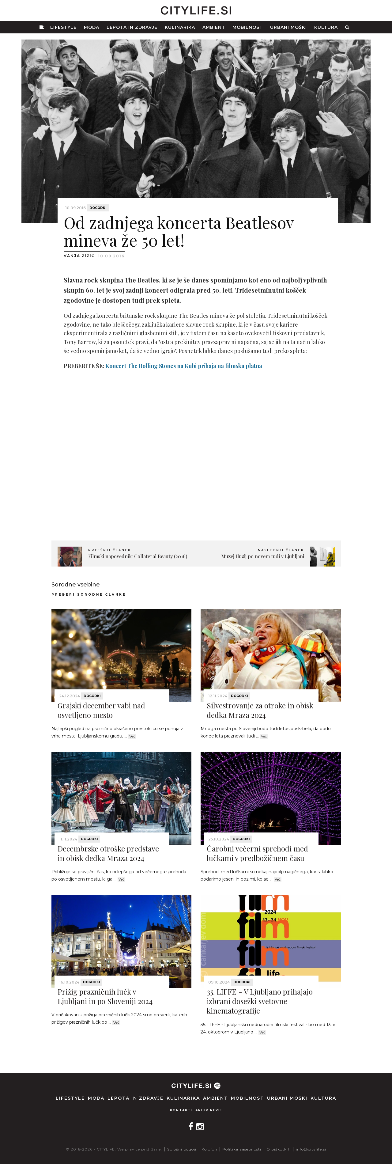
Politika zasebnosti (241, 1149)
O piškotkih (278, 1149)
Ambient (213, 27)
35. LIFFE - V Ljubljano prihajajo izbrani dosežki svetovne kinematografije (260, 1001)
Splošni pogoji (181, 1149)
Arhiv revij (208, 1110)
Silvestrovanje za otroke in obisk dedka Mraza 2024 (260, 710)
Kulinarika (180, 27)
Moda (91, 27)
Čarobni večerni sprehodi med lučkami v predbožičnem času (257, 853)
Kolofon (209, 1149)
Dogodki (97, 208)
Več (132, 736)
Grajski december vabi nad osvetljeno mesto (101, 710)
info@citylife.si (311, 1149)
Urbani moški (288, 27)
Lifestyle (63, 27)
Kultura (326, 27)
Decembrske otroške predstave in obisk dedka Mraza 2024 (108, 853)
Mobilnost (247, 27)
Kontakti (181, 1110)
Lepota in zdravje (132, 27)
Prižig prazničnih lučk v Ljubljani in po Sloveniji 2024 (105, 996)
